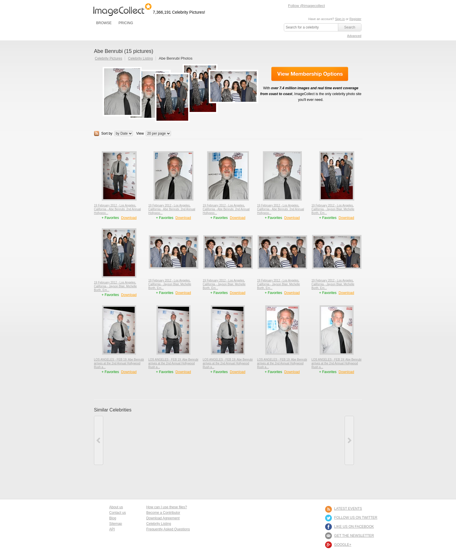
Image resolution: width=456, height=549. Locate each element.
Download (128, 218)
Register (355, 19)
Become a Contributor (163, 513)
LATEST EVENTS (348, 509)
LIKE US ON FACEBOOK (354, 527)
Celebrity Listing (140, 58)
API (112, 529)
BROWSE (104, 23)
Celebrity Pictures (108, 58)
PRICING (125, 23)
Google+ (342, 545)
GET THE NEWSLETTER (354, 536)
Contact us (117, 513)
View (140, 133)
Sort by (106, 133)
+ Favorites (110, 218)
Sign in (340, 19)
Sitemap (115, 524)
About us (116, 507)
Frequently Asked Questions (168, 529)
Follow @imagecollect (306, 5)
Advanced (354, 36)
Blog (112, 518)
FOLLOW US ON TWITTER (355, 518)
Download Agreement (163, 518)
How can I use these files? (166, 507)
